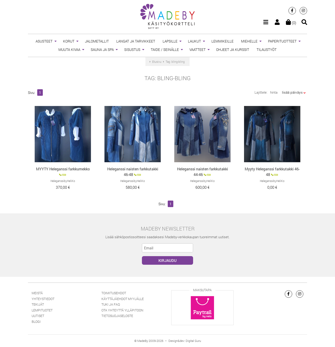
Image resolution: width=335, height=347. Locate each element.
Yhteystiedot (43, 299)
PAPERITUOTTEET (282, 41)
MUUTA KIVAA (69, 49)
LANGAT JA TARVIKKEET (135, 41)
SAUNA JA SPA (102, 49)
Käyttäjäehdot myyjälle (122, 299)
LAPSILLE (170, 41)
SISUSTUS (132, 49)
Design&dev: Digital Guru (184, 341)
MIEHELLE (249, 41)
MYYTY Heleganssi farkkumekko (63, 168)
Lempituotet (42, 310)
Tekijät (38, 304)
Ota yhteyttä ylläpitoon (122, 310)
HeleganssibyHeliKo (62, 181)
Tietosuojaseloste (117, 316)
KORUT (68, 41)
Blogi (36, 321)
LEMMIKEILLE (222, 41)
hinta (274, 92)
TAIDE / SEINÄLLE (165, 49)
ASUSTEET (44, 41)
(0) (291, 22)
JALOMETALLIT (97, 41)
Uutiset (38, 316)
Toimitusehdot (113, 293)
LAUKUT (194, 41)
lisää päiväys (292, 92)
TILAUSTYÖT (267, 49)
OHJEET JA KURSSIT (232, 49)
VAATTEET (197, 49)
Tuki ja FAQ (110, 304)
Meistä (37, 293)
